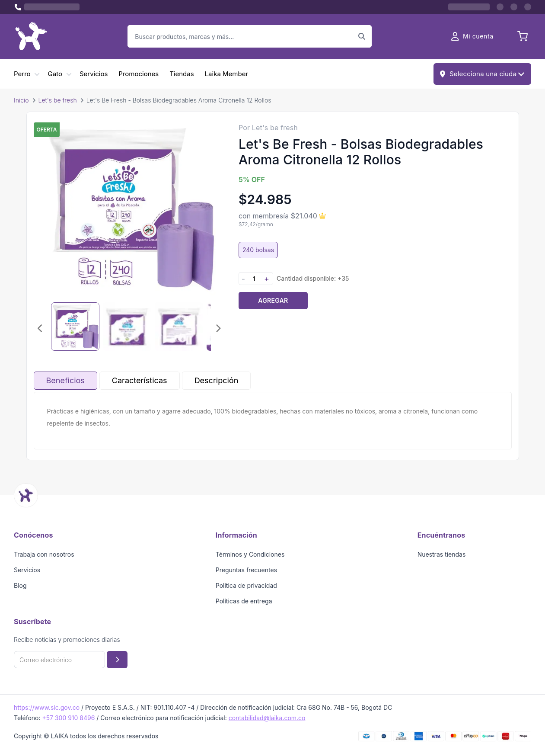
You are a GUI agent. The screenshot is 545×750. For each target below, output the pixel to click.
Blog (20, 585)
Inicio (21, 100)
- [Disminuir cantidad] (243, 278)
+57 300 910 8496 (68, 717)
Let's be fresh (57, 100)
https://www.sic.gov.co (47, 707)
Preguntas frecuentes (246, 570)
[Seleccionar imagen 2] (127, 326)
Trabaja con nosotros (44, 554)
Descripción (216, 380)
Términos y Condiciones (250, 554)
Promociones (138, 74)
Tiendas (181, 74)
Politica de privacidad (246, 585)
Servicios (94, 74)
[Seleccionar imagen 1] (75, 326)
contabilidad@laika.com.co (267, 717)
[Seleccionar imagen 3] (179, 326)
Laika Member (226, 74)
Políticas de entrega (244, 601)
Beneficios (65, 380)
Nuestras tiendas (442, 554)
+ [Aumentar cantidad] (266, 278)
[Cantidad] (254, 278)
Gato (55, 74)
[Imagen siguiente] (218, 328)
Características (139, 380)
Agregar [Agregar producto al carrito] (273, 300)
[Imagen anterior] (41, 328)
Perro (22, 74)
